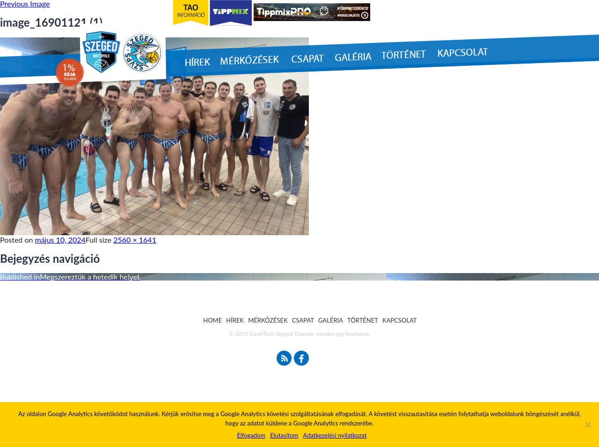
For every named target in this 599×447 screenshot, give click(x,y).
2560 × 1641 (134, 239)
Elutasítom (284, 435)
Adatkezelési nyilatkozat (334, 435)
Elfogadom (251, 435)
